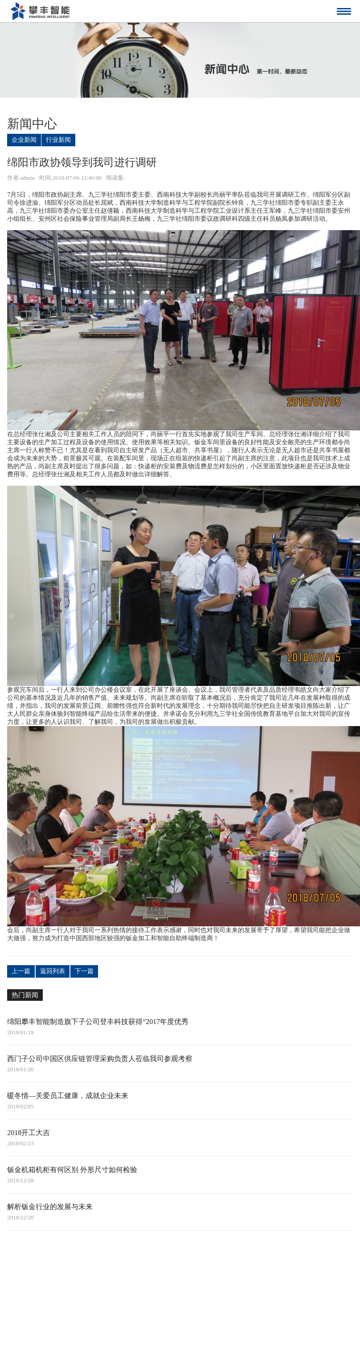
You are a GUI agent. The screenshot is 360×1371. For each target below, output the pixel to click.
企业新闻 (24, 139)
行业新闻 (58, 139)
